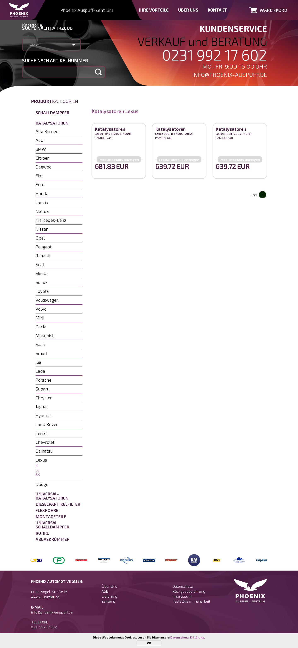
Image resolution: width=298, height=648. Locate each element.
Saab (40, 344)
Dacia (41, 326)
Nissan (42, 228)
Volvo (41, 308)
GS (38, 470)
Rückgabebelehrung (188, 591)
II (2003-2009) (121, 133)
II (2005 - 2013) (240, 133)
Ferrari (42, 433)
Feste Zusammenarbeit (191, 601)
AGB (105, 591)
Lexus (41, 459)
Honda (42, 193)
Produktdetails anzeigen (119, 159)
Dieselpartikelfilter (58, 504)
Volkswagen (47, 300)
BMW (41, 149)
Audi (40, 140)
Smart (42, 353)
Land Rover (47, 424)
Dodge (42, 484)
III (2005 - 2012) (182, 133)
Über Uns (109, 586)
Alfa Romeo (47, 131)
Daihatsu (44, 450)
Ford (40, 184)
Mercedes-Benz (51, 220)
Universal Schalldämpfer (52, 525)
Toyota (42, 291)
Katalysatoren (52, 123)
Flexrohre (47, 510)
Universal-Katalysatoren (52, 496)
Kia (38, 362)
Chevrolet (45, 442)
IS (37, 466)
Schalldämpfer (52, 112)
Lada (40, 371)
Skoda (42, 273)
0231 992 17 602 (214, 54)
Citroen (43, 157)
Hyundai (44, 415)
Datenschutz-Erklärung (187, 637)
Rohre (42, 533)
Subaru (42, 388)
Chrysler (44, 397)
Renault (43, 255)
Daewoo (44, 166)
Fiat (39, 175)
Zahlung (108, 601)
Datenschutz (182, 586)
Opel (40, 237)
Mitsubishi (46, 335)
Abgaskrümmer (53, 539)
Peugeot (44, 246)
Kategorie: (32, 24)
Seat (40, 264)
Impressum (182, 596)
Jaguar (42, 406)
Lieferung (109, 596)
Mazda (42, 211)
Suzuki (42, 282)
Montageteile (51, 516)
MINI (40, 317)
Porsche (43, 379)
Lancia (42, 202)
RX (38, 474)
